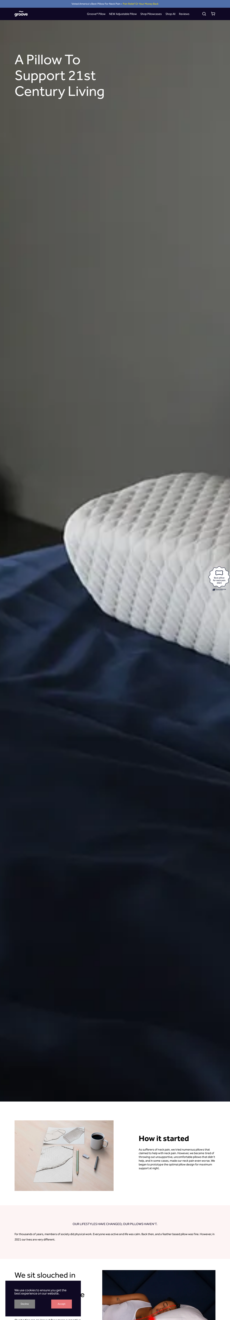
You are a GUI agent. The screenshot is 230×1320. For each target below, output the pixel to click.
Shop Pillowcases (151, 14)
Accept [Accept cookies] (61, 1303)
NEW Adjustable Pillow (123, 14)
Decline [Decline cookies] (25, 1303)
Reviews (184, 14)
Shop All (170, 14)
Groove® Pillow (96, 14)
